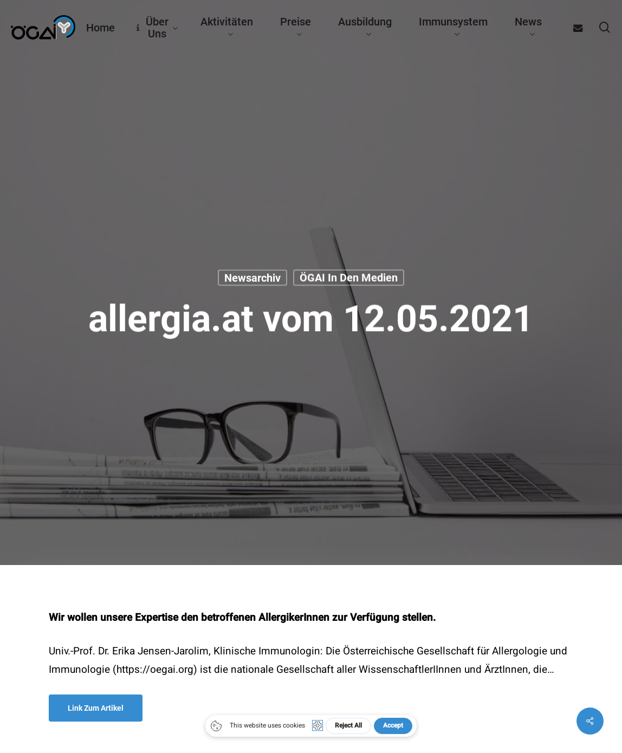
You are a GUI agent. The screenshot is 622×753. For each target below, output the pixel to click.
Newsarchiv (252, 277)
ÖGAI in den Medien (349, 277)
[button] (95, 708)
